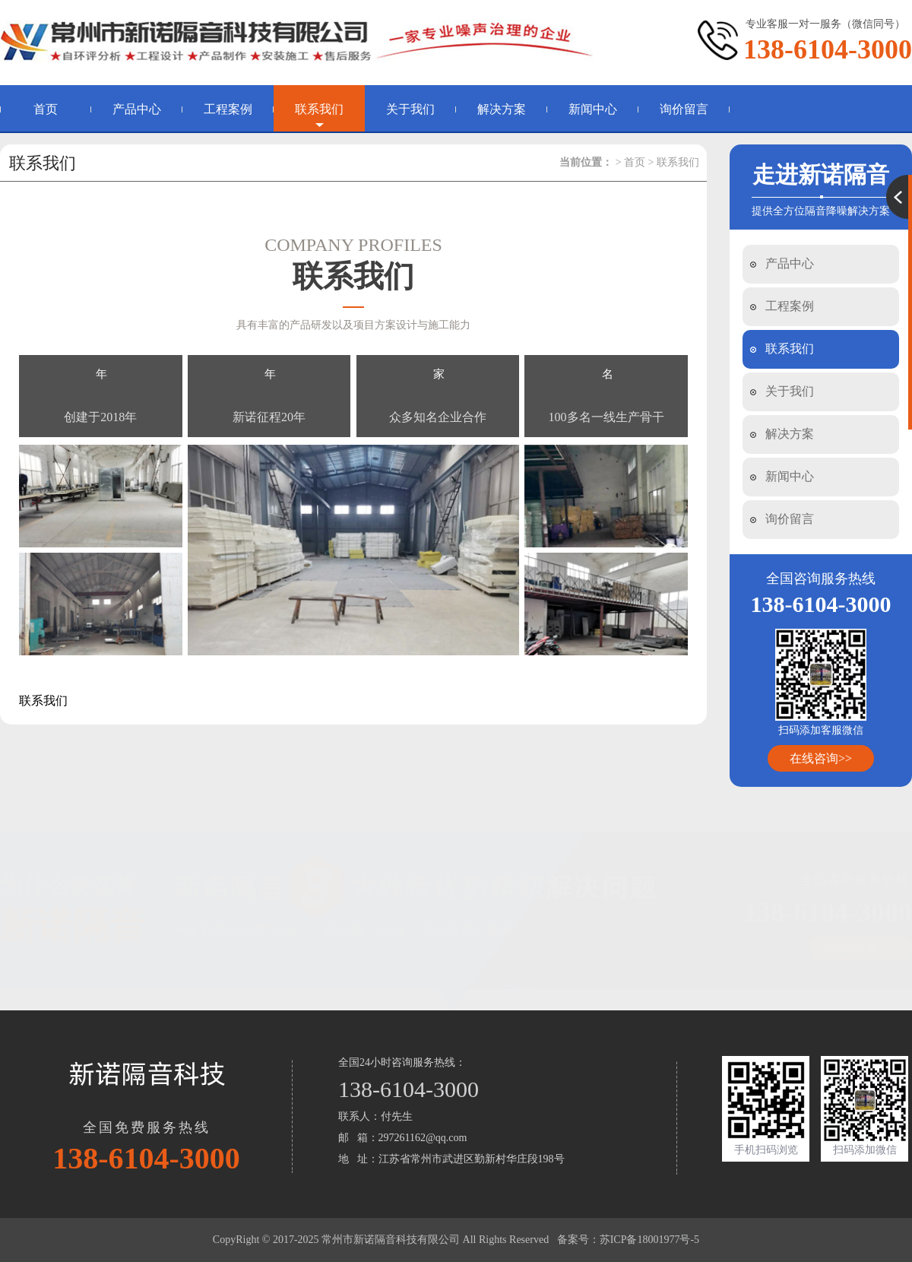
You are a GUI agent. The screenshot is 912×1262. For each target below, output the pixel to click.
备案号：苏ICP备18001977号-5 (628, 1239)
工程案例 (228, 109)
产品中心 (136, 109)
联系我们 (319, 109)
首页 (45, 109)
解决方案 (501, 109)
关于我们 (410, 109)
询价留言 (684, 109)
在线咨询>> (821, 758)
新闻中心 (592, 109)
